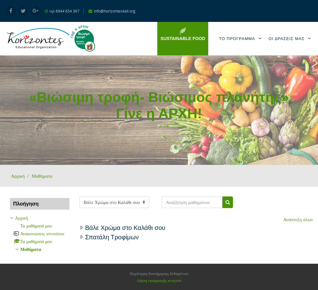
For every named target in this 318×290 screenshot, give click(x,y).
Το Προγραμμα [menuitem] (241, 38)
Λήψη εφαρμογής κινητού (159, 280)
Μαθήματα (42, 176)
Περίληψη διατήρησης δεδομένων (158, 273)
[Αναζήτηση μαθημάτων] (192, 202)
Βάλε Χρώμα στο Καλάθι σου (125, 227)
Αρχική (18, 176)
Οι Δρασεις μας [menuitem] (291, 38)
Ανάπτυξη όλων (298, 219)
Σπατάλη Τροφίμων (112, 237)
